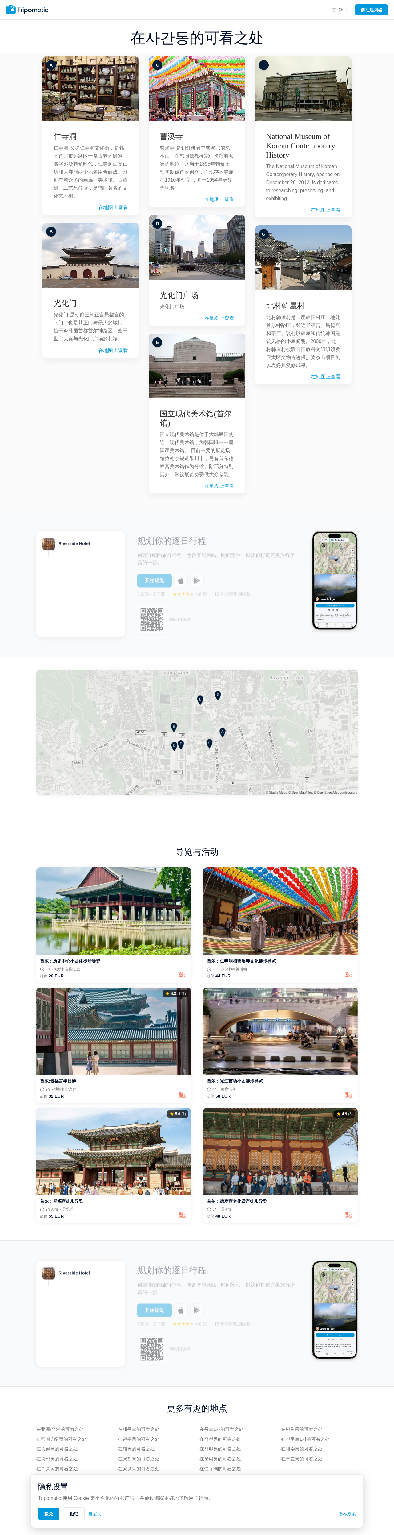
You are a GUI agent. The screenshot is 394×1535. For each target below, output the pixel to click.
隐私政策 (347, 1513)
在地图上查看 (113, 207)
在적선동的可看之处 (220, 1439)
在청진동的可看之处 (138, 1458)
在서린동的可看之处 (220, 1448)
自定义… (97, 1513)
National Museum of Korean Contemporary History (300, 145)
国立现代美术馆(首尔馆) (195, 418)
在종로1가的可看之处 (221, 1429)
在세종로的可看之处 (138, 1429)
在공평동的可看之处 (138, 1468)
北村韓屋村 (285, 306)
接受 (48, 1513)
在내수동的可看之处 (302, 1448)
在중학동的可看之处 (57, 1458)
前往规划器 (371, 9)
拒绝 (74, 1513)
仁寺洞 (65, 136)
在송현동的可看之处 (57, 1448)
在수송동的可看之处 (57, 1468)
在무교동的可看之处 (302, 1458)
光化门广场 (179, 295)
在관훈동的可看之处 (138, 1439)
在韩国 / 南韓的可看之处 (61, 1439)
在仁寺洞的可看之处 (220, 1468)
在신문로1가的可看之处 (305, 1439)
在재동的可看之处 (136, 1448)
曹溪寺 (171, 136)
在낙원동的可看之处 (302, 1429)
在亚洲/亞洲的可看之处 (60, 1429)
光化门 (65, 303)
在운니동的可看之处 (220, 1458)
